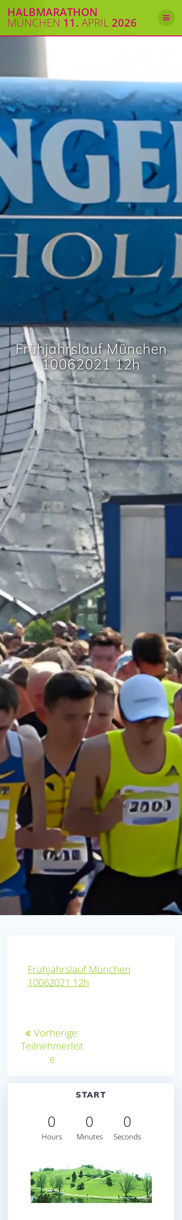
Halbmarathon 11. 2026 (72, 18)
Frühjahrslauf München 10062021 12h (79, 976)
